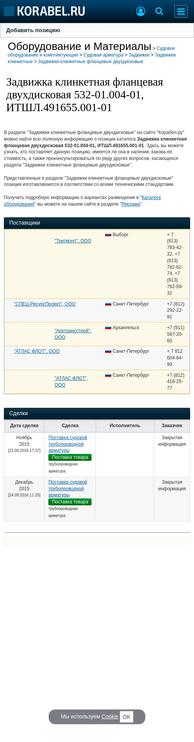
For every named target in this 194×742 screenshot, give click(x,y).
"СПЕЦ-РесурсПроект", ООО (45, 304)
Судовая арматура (103, 55)
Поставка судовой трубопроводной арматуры (67, 444)
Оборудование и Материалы (79, 46)
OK (126, 717)
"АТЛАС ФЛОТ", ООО (37, 351)
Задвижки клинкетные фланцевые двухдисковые (90, 61)
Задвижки (139, 55)
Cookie (110, 716)
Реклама (130, 204)
